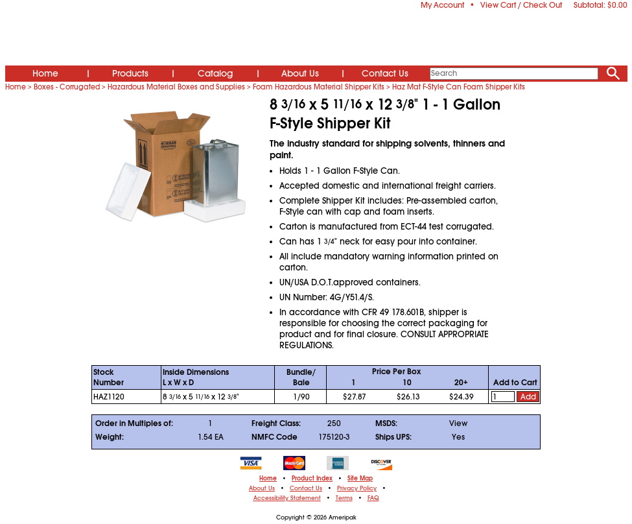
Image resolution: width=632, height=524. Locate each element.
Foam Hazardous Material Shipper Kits (318, 86)
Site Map (360, 478)
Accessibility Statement (287, 498)
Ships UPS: (393, 437)
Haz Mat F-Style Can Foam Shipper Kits (458, 86)
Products (130, 73)
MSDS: (386, 423)
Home (45, 73)
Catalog (215, 73)
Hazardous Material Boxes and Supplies (176, 86)
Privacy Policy (357, 488)
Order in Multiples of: (134, 423)
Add (528, 397)
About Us (300, 73)
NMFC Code (275, 437)
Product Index (312, 478)
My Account (442, 5)
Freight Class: (276, 423)
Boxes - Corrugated (67, 86)
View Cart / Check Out (521, 5)
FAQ (373, 498)
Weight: (109, 437)
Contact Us (385, 73)
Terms (344, 498)
